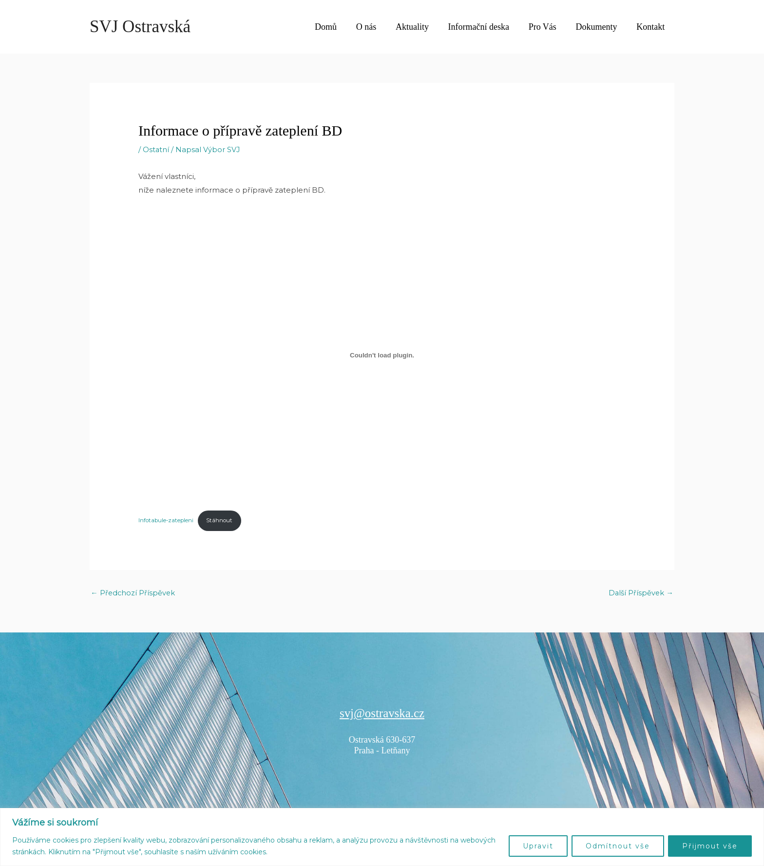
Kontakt (651, 27)
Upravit (538, 846)
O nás (376, 27)
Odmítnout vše (618, 846)
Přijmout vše (710, 846)
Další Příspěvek (640, 593)
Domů (337, 27)
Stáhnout (222, 520)
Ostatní (156, 149)
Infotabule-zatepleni (166, 520)
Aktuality (420, 27)
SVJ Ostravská (140, 26)
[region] (382, 837)
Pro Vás (547, 27)
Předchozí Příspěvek (133, 593)
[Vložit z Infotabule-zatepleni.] (382, 355)
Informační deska (484, 27)
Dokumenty (599, 27)
